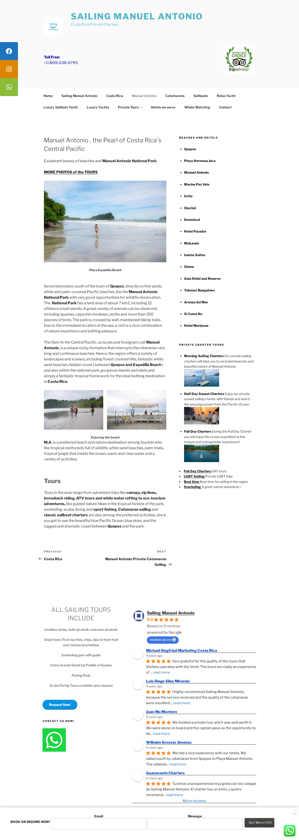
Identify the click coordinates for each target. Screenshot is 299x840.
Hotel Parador (195, 231)
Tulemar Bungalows (199, 290)
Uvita (188, 196)
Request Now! (60, 705)
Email (98, 821)
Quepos (190, 149)
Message (194, 821)
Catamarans (175, 96)
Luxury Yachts (98, 107)
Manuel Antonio (144, 96)
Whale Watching (197, 107)
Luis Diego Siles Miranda (168, 681)
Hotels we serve (163, 107)
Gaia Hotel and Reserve (202, 278)
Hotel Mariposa (196, 325)
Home (48, 96)
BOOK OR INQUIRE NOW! (30, 822)
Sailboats (200, 96)
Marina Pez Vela (196, 184)
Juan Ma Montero (161, 712)
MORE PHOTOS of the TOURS (71, 172)
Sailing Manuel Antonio (137, 16)
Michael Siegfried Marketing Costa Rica (181, 650)
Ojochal (190, 208)
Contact (225, 107)
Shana (189, 267)
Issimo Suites (194, 255)
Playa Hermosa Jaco (200, 161)
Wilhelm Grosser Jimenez (169, 742)
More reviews (194, 801)
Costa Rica (114, 96)
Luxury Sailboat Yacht (60, 107)
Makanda (191, 243)
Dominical (192, 220)
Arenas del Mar (196, 302)
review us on (163, 639)
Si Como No (193, 314)
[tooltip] (9, 51)
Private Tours (130, 107)
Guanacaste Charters (165, 773)
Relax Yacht (226, 96)
